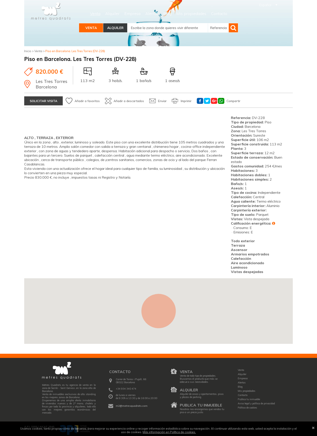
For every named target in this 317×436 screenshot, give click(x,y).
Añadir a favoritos (95, 100)
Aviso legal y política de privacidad (256, 402)
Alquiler (112, 13)
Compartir (261, 100)
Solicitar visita (44, 100)
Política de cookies (247, 406)
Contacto (219, 13)
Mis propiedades (191, 13)
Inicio (27, 51)
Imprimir (209, 100)
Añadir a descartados (143, 100)
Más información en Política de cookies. (169, 432)
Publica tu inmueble (201, 404)
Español (265, 5)
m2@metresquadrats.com (131, 404)
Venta (95, 13)
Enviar (181, 100)
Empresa (132, 13)
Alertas (151, 13)
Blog (167, 13)
